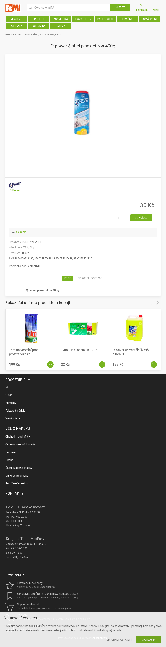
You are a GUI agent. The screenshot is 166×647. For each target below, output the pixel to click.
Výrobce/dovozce (90, 278)
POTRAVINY (39, 26)
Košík (156, 8)
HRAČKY (127, 19)
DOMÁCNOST (149, 19)
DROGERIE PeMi (18, 380)
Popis (67, 278)
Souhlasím (148, 639)
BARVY (61, 26)
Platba (9, 460)
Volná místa (12, 418)
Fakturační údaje (15, 410)
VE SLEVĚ (16, 19)
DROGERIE (39, 19)
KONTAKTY (14, 493)
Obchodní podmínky (17, 436)
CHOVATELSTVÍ (83, 19)
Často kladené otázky (18, 468)
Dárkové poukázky (16, 475)
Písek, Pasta (54, 34)
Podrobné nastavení (118, 639)
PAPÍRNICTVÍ (105, 19)
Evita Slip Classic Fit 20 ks (79, 350)
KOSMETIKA (61, 19)
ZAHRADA (16, 26)
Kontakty (10, 402)
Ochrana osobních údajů (20, 444)
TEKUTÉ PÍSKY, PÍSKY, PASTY (32, 34)
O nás (8, 395)
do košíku (141, 217)
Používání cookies (16, 483)
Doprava (10, 452)
